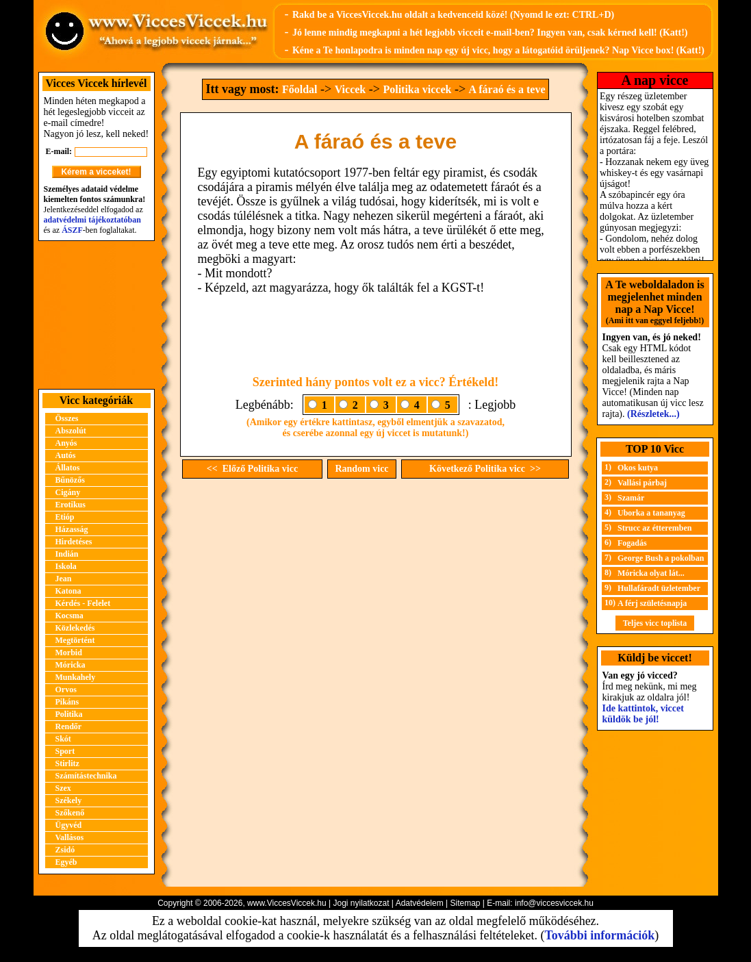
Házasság (71, 529)
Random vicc (361, 469)
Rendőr (68, 726)
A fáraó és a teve (507, 89)
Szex (63, 788)
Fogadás (632, 543)
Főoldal (300, 89)
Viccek (350, 89)
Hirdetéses (73, 541)
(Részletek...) (653, 414)
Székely (68, 800)
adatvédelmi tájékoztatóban (92, 220)
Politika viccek (417, 89)
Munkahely (75, 677)
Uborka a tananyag (651, 513)
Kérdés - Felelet (83, 603)
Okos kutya (638, 467)
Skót (63, 739)
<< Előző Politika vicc (252, 469)
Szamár (631, 498)
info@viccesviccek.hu (554, 903)
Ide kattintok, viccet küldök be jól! (643, 713)
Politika (69, 714)
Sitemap (465, 903)
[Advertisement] (96, 315)
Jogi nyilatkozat (361, 903)
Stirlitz (67, 763)
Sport (65, 751)
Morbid (68, 652)
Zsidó (65, 850)
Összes (67, 418)
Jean (63, 578)
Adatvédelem (420, 903)
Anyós (66, 443)
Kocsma (69, 615)
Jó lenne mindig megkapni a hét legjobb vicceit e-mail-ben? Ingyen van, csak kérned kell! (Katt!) (490, 32)
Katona (68, 591)
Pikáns (67, 702)
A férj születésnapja (652, 603)
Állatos (67, 467)
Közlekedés (75, 628)
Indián (67, 554)
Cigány (68, 492)
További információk (599, 935)
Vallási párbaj (642, 483)
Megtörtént (75, 640)
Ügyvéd (68, 825)
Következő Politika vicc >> (485, 469)
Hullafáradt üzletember (659, 588)
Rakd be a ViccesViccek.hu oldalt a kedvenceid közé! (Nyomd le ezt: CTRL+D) (453, 15)
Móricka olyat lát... (651, 573)
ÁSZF (72, 230)
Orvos (66, 689)
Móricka (70, 665)
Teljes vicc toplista (655, 623)
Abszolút (70, 430)
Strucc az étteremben (654, 528)
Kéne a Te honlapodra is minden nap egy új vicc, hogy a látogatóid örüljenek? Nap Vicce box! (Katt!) (498, 50)
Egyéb (66, 862)
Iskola (66, 566)
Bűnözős (70, 480)
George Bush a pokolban (661, 558)
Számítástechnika (86, 776)
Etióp (65, 517)
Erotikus (70, 504)
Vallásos (69, 837)
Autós (65, 455)
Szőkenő (70, 813)
